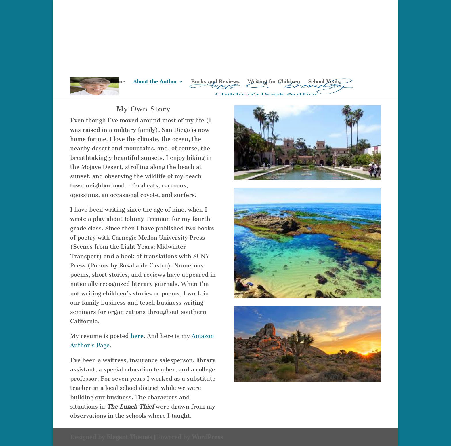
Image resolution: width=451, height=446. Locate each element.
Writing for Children (274, 82)
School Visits (324, 82)
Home (117, 82)
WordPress (207, 437)
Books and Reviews (215, 82)
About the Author (155, 82)
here (137, 336)
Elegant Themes (129, 437)
